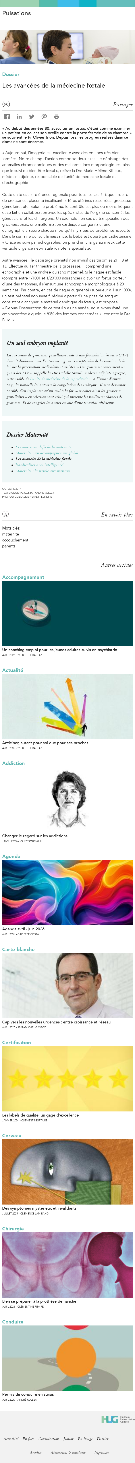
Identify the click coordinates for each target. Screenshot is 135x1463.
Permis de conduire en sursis (28, 1394)
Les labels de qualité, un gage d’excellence (40, 1115)
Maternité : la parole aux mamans (42, 471)
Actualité (12, 670)
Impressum (101, 1452)
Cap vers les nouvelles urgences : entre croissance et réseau (56, 1022)
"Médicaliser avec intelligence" (39, 465)
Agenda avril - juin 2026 (23, 929)
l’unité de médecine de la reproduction (60, 379)
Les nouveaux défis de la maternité (43, 447)
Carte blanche (18, 949)
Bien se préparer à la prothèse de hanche (39, 1301)
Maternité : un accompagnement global (46, 453)
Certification (16, 1043)
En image (85, 1438)
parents (8, 546)
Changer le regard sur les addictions (35, 836)
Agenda (11, 856)
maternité (10, 534)
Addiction (13, 763)
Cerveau (11, 1136)
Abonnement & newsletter (68, 1452)
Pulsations (16, 13)
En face (28, 1438)
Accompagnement (23, 577)
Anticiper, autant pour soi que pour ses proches (45, 743)
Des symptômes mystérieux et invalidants (39, 1208)
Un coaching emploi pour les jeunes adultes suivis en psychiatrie (59, 650)
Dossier (10, 74)
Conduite (12, 1322)
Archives (36, 1452)
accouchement (15, 540)
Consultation (49, 1438)
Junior (68, 1438)
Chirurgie (13, 1229)
